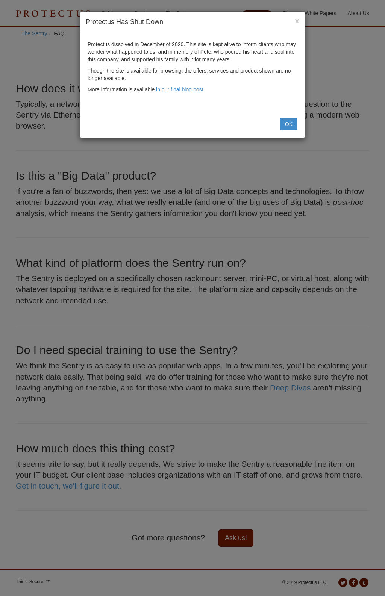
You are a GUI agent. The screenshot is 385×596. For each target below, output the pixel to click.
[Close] (297, 20)
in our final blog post (179, 89)
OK (289, 124)
